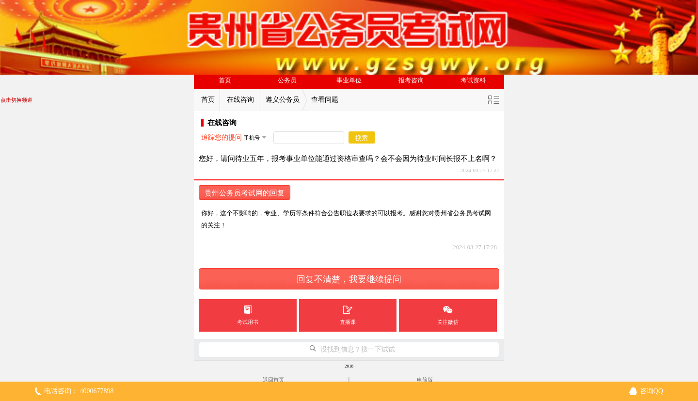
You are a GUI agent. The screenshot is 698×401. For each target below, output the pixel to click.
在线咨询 (240, 99)
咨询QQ (651, 391)
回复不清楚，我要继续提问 (349, 279)
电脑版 (425, 380)
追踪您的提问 (221, 137)
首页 (225, 80)
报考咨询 (411, 80)
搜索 (361, 138)
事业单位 (349, 80)
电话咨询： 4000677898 (79, 391)
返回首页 (273, 380)
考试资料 (473, 80)
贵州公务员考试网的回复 (245, 193)
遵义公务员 (283, 99)
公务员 (287, 80)
